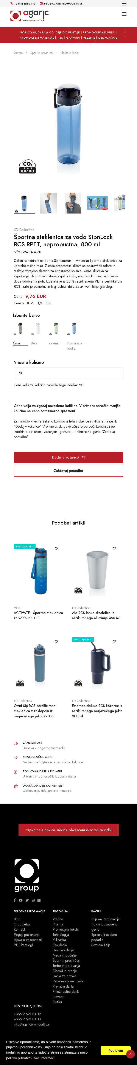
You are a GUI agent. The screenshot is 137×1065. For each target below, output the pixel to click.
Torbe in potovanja (66, 965)
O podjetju (22, 924)
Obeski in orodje (65, 971)
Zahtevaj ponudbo (68, 470)
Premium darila (63, 986)
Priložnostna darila (66, 991)
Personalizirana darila (68, 981)
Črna (20, 333)
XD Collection (24, 230)
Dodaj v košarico (68, 457)
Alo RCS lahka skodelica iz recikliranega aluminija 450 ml (96, 615)
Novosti (58, 996)
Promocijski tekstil (66, 929)
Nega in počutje (65, 955)
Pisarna (58, 924)
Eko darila (60, 945)
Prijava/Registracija (105, 919)
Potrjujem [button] (116, 1050)
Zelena (56, 333)
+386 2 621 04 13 (27, 1019)
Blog (17, 919)
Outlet (57, 1002)
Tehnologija (61, 934)
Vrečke (58, 919)
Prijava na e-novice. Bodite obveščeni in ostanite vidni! (68, 830)
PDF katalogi (23, 945)
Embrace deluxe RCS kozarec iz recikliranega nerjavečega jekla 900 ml (97, 711)
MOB (17, 608)
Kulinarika (59, 940)
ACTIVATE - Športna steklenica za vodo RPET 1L (38, 615)
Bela (38, 333)
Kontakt (19, 929)
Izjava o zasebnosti (28, 940)
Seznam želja (101, 945)
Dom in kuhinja (63, 950)
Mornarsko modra (74, 335)
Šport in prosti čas (66, 960)
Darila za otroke (64, 976)
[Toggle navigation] (124, 3)
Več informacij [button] (44, 1058)
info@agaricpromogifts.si (32, 1024)
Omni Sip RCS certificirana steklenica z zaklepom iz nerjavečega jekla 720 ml (35, 711)
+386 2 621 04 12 (27, 1014)
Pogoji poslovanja (26, 934)
